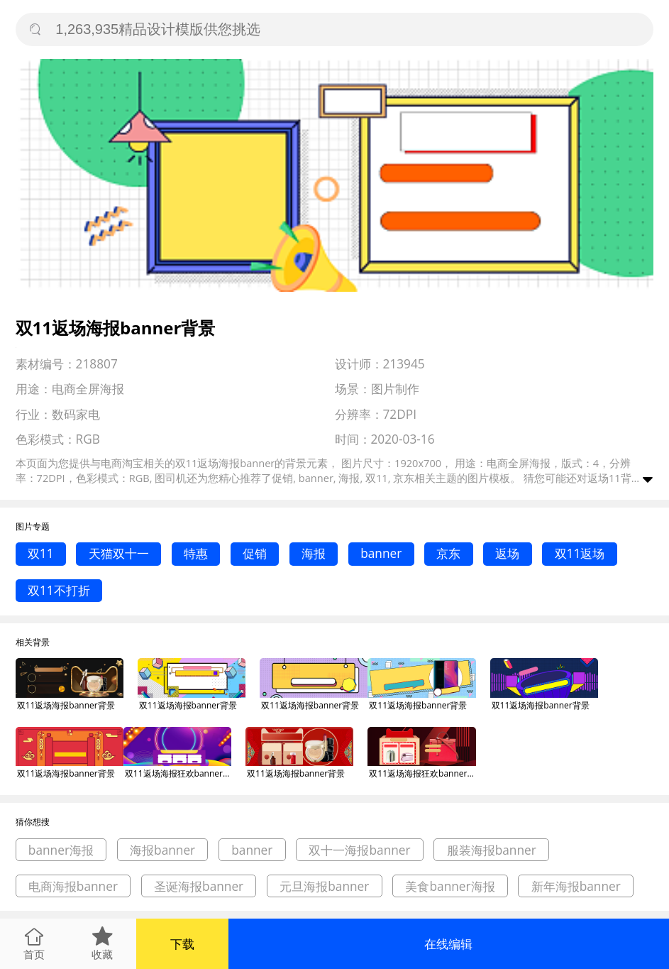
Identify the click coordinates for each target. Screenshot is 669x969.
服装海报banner (491, 850)
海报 (314, 553)
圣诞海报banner (198, 886)
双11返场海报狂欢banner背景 (178, 773)
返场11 (604, 478)
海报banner (162, 850)
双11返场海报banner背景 (66, 705)
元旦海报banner (324, 886)
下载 (182, 944)
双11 (41, 553)
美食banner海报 (449, 886)
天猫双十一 (119, 553)
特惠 (196, 553)
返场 (507, 553)
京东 (448, 553)
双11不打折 (59, 590)
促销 (255, 553)
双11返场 (580, 553)
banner (381, 553)
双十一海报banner (359, 850)
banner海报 (61, 850)
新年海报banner (576, 886)
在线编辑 (448, 944)
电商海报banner (73, 886)
